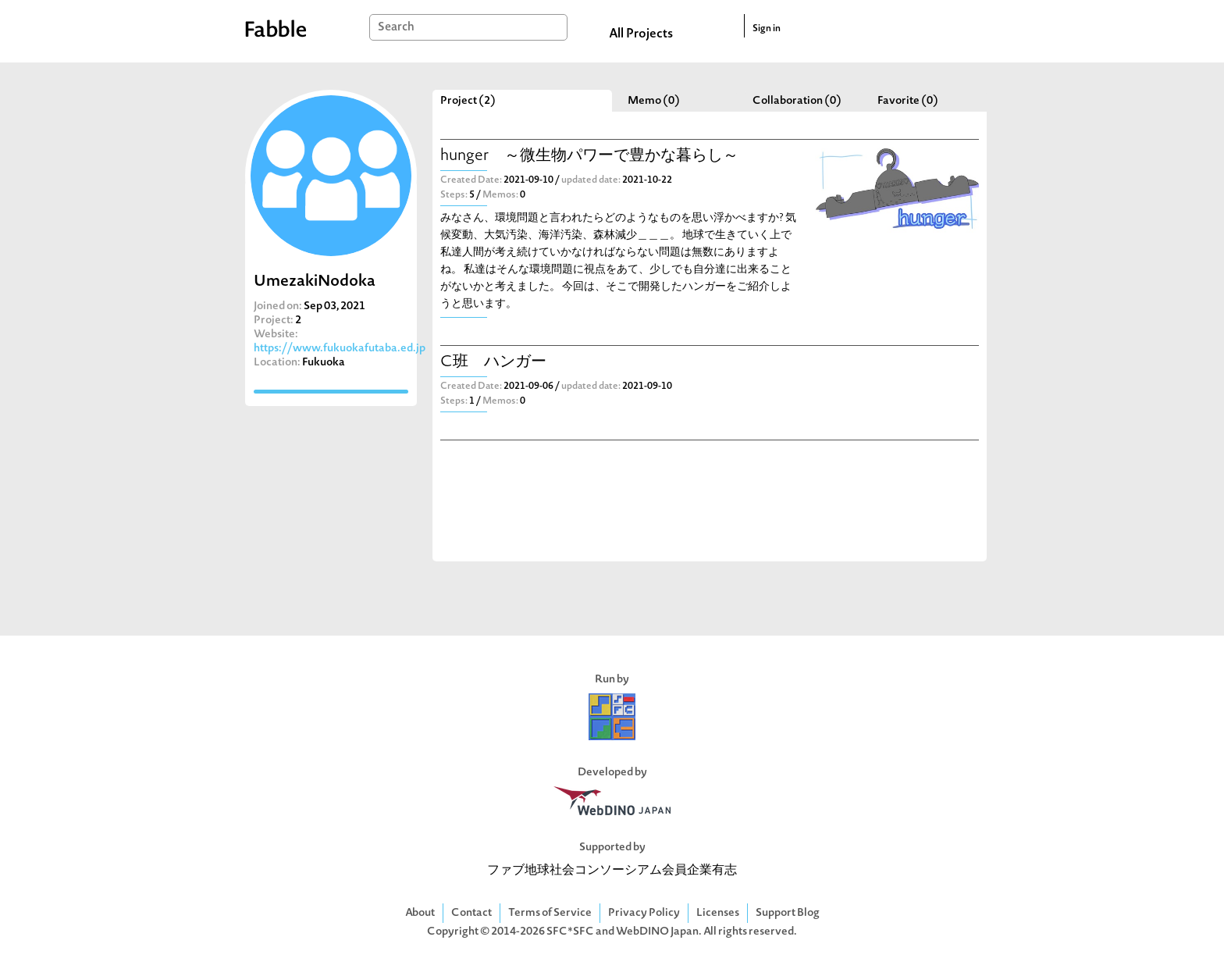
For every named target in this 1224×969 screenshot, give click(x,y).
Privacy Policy (644, 913)
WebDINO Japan (657, 932)
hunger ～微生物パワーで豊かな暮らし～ (589, 156)
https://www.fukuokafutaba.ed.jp (339, 348)
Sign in (767, 29)
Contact (471, 913)
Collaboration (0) (797, 101)
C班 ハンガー (493, 362)
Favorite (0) (907, 101)
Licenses (717, 913)
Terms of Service (550, 913)
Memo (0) (654, 101)
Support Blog (788, 913)
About (420, 913)
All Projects (641, 34)
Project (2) (468, 101)
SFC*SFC (570, 932)
